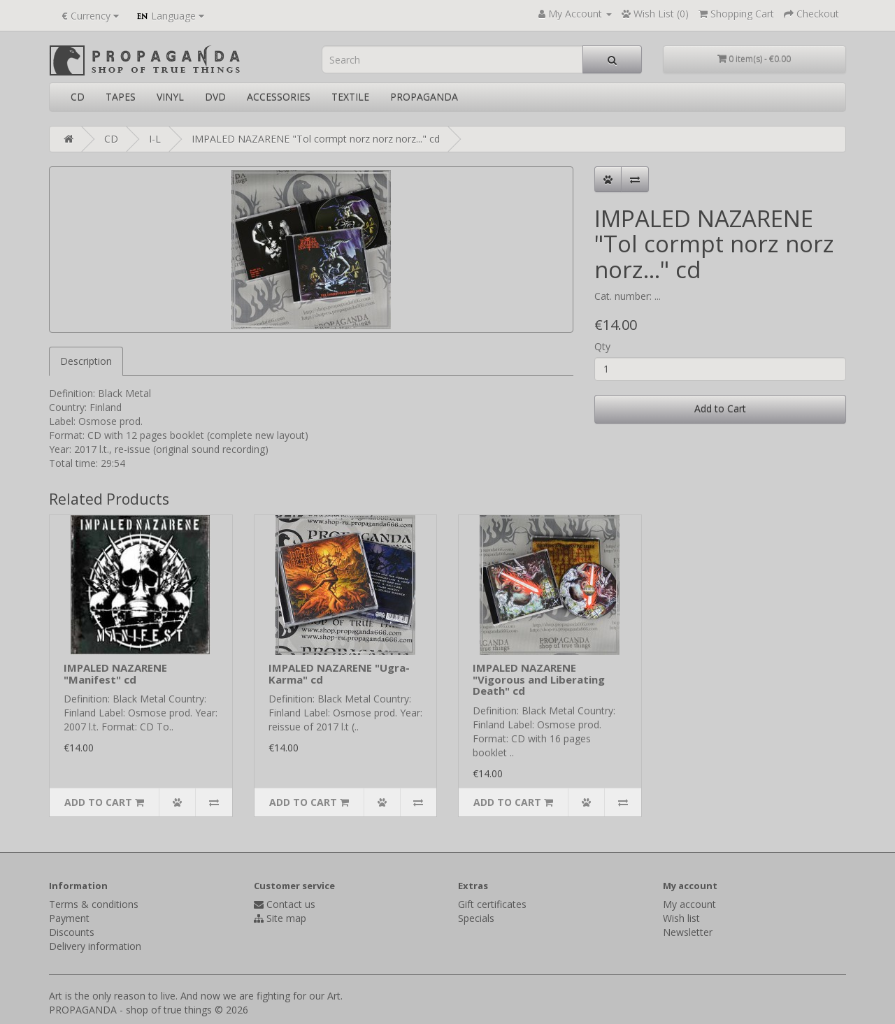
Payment (69, 918)
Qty (602, 346)
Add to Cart (720, 408)
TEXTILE (350, 96)
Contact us (290, 904)
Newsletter (688, 932)
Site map (286, 918)
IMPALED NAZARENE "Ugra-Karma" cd (339, 673)
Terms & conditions (93, 904)
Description (86, 361)
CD (78, 96)
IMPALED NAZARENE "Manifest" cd (115, 673)
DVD (215, 96)
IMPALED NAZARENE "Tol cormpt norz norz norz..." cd (316, 138)
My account (689, 904)
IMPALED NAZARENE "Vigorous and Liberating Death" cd (539, 679)
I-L (155, 138)
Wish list (681, 918)
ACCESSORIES (278, 96)
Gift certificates (492, 904)
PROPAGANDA (424, 96)
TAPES (121, 96)
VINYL (170, 96)
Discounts (71, 932)
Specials (476, 918)
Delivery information (95, 946)
